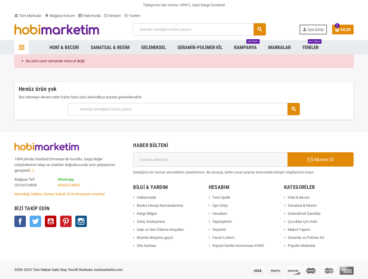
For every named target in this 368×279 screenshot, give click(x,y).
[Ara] (199, 29)
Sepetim (219, 229)
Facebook (20, 221)
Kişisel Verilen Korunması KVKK (238, 245)
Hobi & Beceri (299, 197)
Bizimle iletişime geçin (155, 237)
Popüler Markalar (301, 245)
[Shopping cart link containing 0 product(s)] (343, 29)
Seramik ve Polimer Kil (306, 237)
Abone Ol (321, 159)
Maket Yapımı (299, 229)
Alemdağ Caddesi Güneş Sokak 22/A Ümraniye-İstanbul (59, 194)
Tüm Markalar (27, 15)
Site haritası (146, 245)
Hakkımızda (146, 197)
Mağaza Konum (60, 15)
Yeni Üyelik (221, 197)
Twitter (35, 221)
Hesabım (219, 213)
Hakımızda (89, 15)
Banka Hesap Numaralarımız (160, 205)
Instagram (81, 221)
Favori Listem (223, 237)
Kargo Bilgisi (147, 213)
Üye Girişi (220, 205)
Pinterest (66, 221)
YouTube (50, 221)
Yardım (132, 15)
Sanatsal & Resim (302, 205)
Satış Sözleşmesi (151, 221)
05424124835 (68, 185)
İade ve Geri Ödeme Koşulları (160, 229)
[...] (31, 170)
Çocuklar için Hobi (302, 221)
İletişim (112, 15)
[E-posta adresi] (210, 159)
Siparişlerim (222, 221)
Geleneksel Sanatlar (304, 213)
